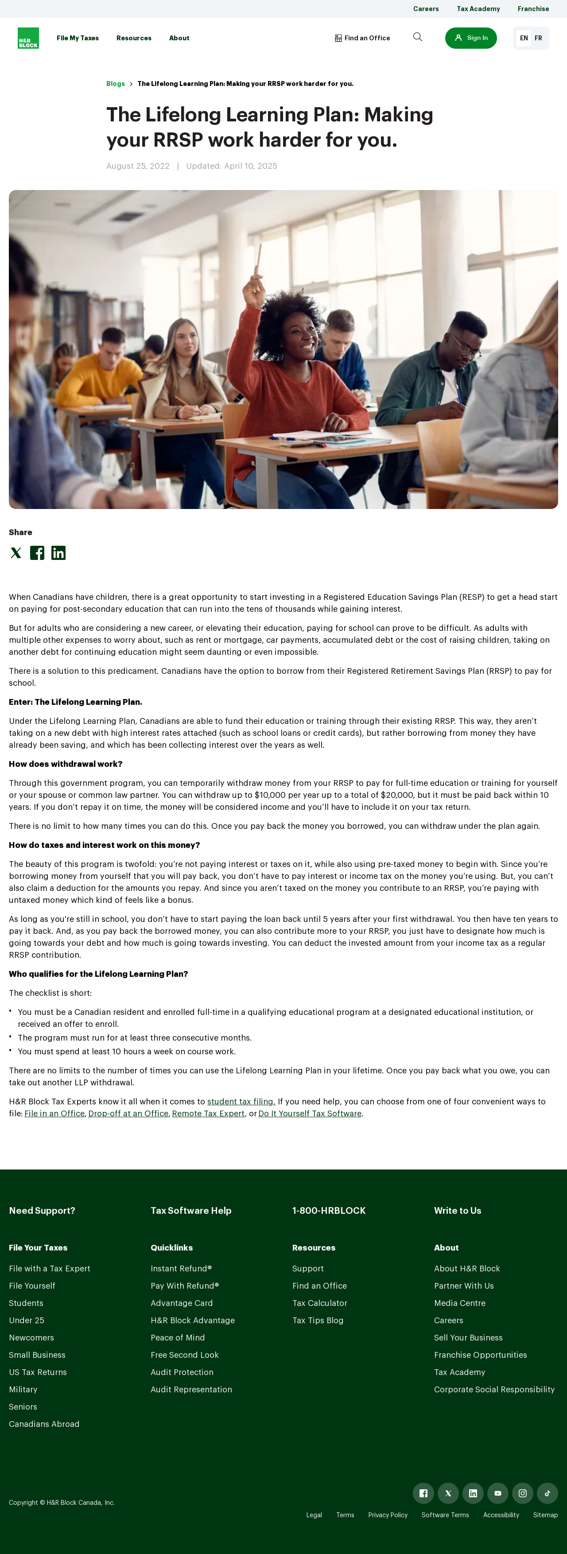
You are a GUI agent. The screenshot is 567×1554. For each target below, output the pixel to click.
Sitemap (545, 1515)
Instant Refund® (181, 1269)
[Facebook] (423, 1493)
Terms (345, 1515)
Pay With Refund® (185, 1286)
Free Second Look (185, 1355)
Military (23, 1390)
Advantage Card (182, 1303)
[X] (448, 1493)
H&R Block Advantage (193, 1321)
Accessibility (501, 1515)
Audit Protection (182, 1372)
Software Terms (445, 1515)
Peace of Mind (178, 1338)
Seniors (23, 1407)
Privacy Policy (388, 1515)
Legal (314, 1515)
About (179, 38)
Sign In (471, 38)
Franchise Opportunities (480, 1355)
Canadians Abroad (44, 1424)
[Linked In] (473, 1493)
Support (308, 1269)
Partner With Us (464, 1286)
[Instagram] (522, 1493)
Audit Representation (191, 1390)
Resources (134, 38)
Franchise (533, 9)
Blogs (115, 84)
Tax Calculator (319, 1303)
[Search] (417, 38)
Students (26, 1303)
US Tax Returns (38, 1372)
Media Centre (459, 1303)
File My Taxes (78, 38)
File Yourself (32, 1286)
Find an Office (319, 1286)
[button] (471, 38)
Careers (426, 9)
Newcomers (31, 1338)
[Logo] (28, 38)
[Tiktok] (547, 1493)
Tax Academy (478, 9)
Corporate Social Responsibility (494, 1390)
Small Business (37, 1355)
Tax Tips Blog (318, 1321)
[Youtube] (498, 1493)
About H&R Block (467, 1269)
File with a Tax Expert (49, 1269)
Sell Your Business (468, 1338)
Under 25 (26, 1321)
